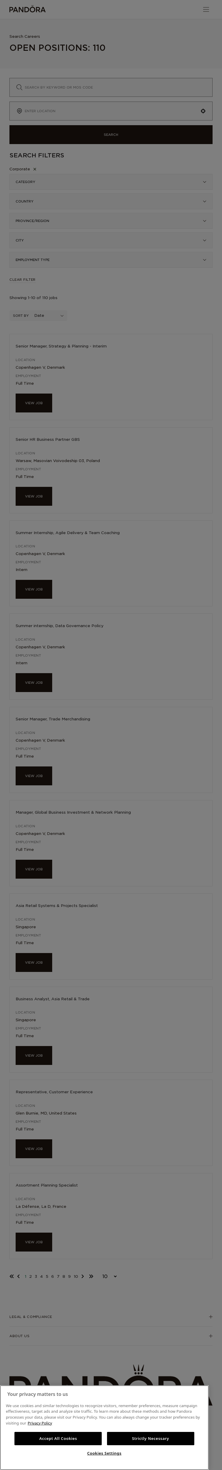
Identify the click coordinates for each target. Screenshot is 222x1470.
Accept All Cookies (58, 1438)
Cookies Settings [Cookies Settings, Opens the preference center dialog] (104, 1453)
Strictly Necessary (150, 1438)
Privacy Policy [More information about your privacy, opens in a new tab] (40, 1423)
